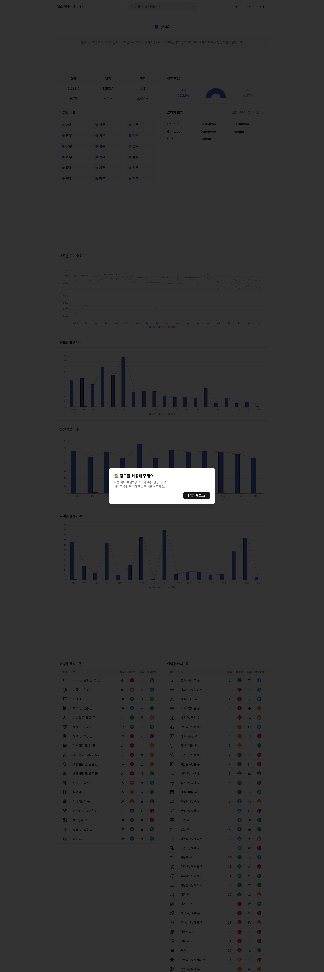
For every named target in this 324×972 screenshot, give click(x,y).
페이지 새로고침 (196, 495)
